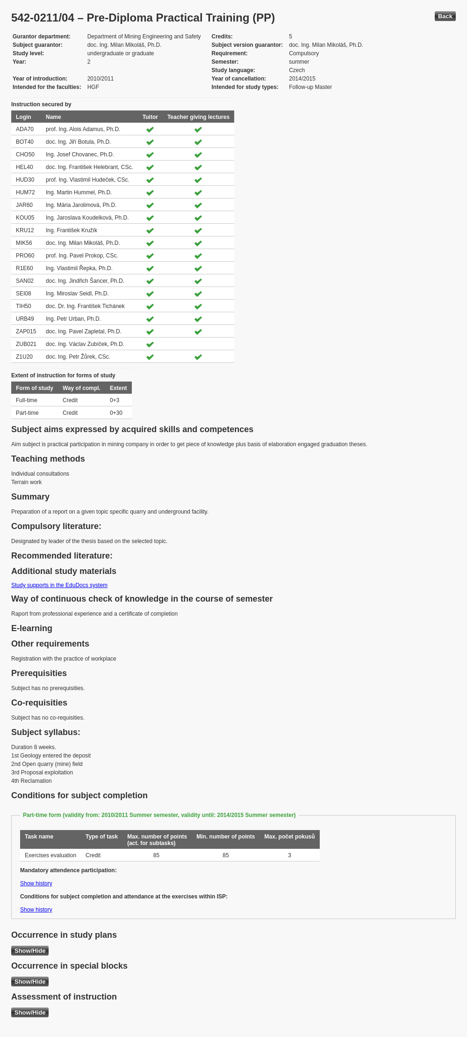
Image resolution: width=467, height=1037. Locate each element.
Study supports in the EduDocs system (59, 585)
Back (445, 16)
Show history (36, 883)
